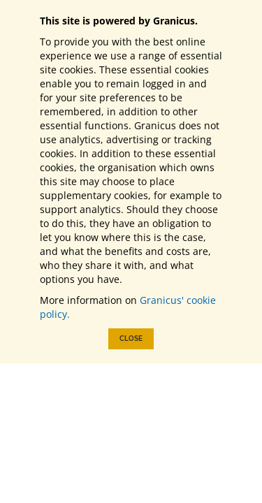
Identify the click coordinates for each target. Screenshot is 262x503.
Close (131, 338)
